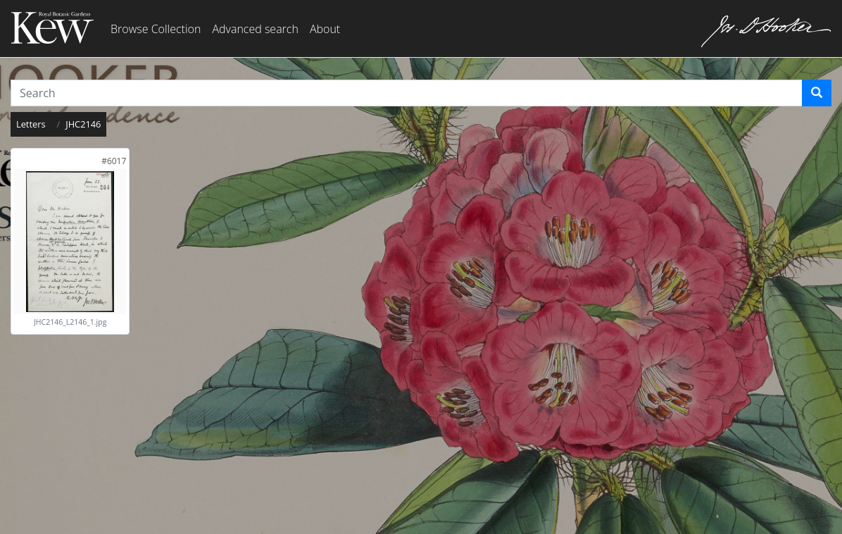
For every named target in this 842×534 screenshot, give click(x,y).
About (325, 29)
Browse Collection (156, 29)
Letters (31, 124)
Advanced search (255, 29)
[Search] (816, 93)
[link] (113, 161)
